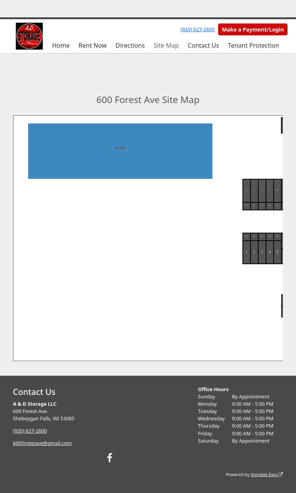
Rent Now (93, 45)
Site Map (166, 45)
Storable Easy (267, 474)
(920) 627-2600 (198, 29)
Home (61, 45)
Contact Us (203, 45)
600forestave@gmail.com (42, 443)
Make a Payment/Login (253, 29)
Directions (130, 45)
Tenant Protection (253, 45)
